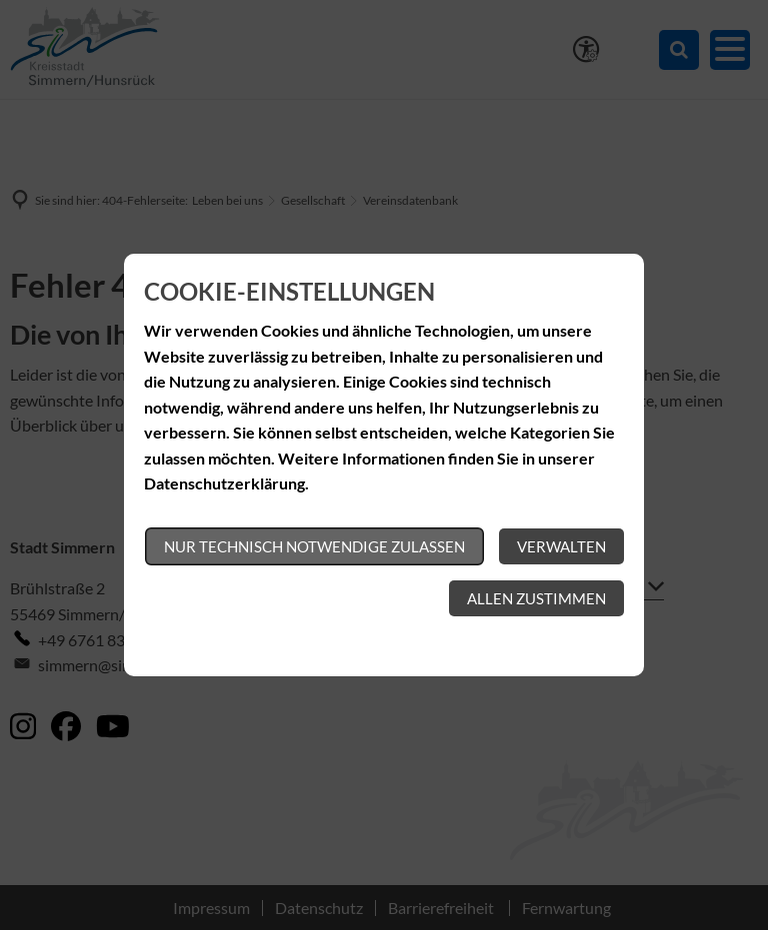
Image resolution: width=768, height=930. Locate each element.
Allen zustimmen (536, 598)
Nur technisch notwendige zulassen (314, 546)
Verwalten (561, 546)
